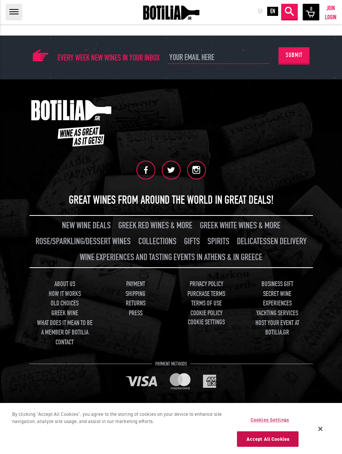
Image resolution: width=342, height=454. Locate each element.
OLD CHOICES (65, 303)
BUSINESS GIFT (277, 284)
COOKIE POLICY (206, 313)
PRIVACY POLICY (206, 284)
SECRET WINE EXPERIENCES (277, 299)
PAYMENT (135, 284)
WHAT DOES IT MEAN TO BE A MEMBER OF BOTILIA (65, 328)
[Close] (320, 431)
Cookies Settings (270, 422)
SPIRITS (218, 241)
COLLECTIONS (157, 241)
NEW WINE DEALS (86, 225)
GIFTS (192, 241)
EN (272, 11)
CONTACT (65, 342)
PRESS (135, 313)
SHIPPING (135, 294)
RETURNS (135, 303)
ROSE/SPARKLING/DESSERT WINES (83, 241)
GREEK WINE (64, 313)
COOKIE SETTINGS (206, 322)
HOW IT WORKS (65, 294)
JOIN (331, 8)
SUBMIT (294, 55)
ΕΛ (260, 11)
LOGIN (330, 17)
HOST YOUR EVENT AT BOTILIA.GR (277, 328)
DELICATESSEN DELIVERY (271, 241)
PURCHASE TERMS (206, 294)
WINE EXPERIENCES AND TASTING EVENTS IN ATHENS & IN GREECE (171, 257)
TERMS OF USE (206, 303)
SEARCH (289, 11)
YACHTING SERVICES (277, 313)
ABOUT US (64, 284)
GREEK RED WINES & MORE (155, 225)
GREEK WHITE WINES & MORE (240, 225)
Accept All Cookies (267, 442)
